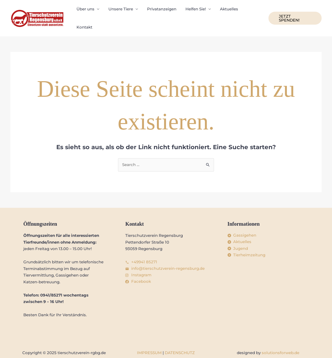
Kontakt (250, 12)
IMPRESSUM (149, 342)
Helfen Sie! (193, 12)
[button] (294, 13)
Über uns (87, 12)
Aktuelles (225, 12)
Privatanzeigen (160, 12)
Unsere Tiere (121, 12)
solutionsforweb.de (280, 342)
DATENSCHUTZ (180, 342)
